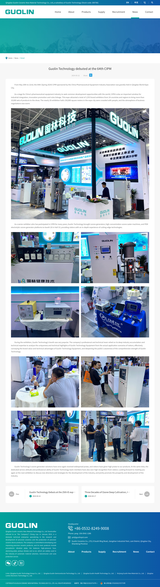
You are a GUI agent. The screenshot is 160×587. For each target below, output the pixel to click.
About (71, 11)
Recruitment (118, 11)
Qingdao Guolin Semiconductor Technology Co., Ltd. (63, 573)
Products (86, 11)
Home (58, 11)
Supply (101, 11)
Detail (22, 58)
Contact (149, 11)
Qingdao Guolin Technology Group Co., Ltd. (26, 573)
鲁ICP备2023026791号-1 (88, 583)
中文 (136, 2)
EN (127, 2)
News (135, 11)
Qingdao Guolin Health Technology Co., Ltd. (99, 573)
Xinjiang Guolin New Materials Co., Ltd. (131, 573)
